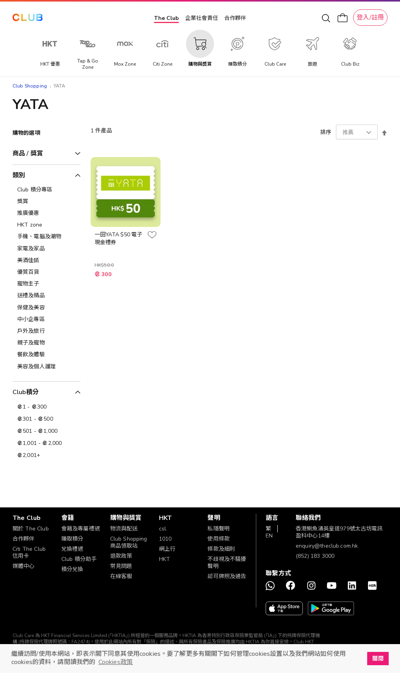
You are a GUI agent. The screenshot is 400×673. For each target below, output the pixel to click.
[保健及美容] (46, 307)
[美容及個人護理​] (46, 366)
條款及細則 (221, 549)
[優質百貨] (46, 272)
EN (269, 535)
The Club (166, 18)
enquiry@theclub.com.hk (327, 546)
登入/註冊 (370, 17)
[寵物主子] (46, 283)
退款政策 (121, 556)
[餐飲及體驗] (46, 354)
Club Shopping (29, 86)
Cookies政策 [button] (115, 662)
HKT (164, 559)
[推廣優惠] (46, 213)
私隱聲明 (218, 528)
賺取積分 (72, 539)
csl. (163, 528)
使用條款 (218, 539)
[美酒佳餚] (46, 260)
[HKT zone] (46, 224)
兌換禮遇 (72, 549)
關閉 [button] (377, 658)
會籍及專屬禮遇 (80, 528)
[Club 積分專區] (46, 189)
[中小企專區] (46, 319)
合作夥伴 (235, 18)
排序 (325, 132)
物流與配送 (124, 528)
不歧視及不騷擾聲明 (226, 562)
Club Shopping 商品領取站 (128, 542)
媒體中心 (23, 566)
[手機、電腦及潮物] (46, 236)
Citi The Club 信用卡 (29, 552)
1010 (165, 539)
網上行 (167, 549)
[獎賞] (46, 201)
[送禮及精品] (46, 295)
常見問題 (121, 566)
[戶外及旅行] (46, 331)
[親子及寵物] (46, 342)
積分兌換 (72, 569)
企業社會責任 (201, 18)
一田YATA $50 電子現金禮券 (118, 238)
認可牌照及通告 (226, 576)
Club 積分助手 (78, 559)
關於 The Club (30, 528)
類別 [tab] (18, 175)
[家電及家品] (46, 248)
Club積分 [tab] (25, 392)
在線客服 (121, 576)
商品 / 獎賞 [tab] (27, 153)
